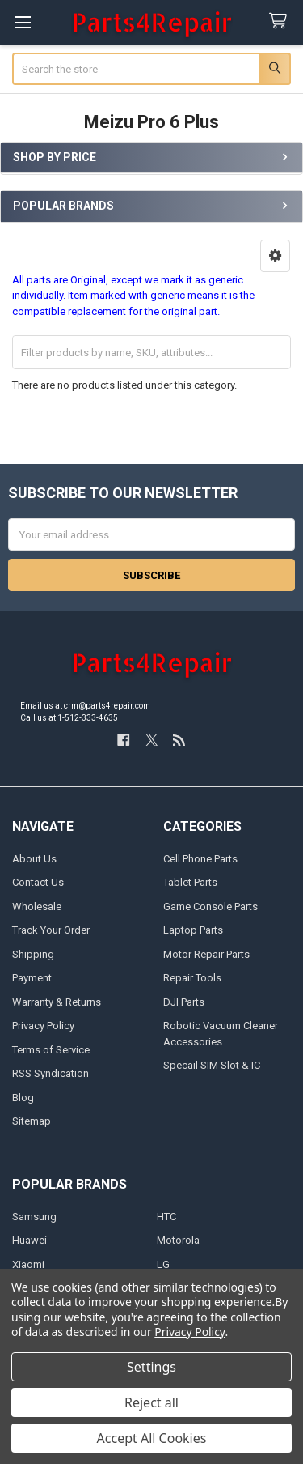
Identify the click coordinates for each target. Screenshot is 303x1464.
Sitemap (31, 1121)
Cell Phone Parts (200, 859)
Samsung (34, 1217)
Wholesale (36, 906)
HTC (166, 1217)
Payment (32, 978)
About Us (34, 859)
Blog (23, 1098)
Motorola (178, 1240)
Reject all (151, 1402)
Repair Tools (192, 978)
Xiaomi (28, 1264)
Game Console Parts (210, 906)
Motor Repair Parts (206, 954)
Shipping (33, 954)
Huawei (29, 1240)
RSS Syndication (50, 1073)
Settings (151, 1367)
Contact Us (38, 882)
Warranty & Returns (56, 1002)
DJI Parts (183, 1002)
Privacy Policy (43, 1025)
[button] (275, 256)
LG (163, 1264)
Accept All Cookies (152, 1438)
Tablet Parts (190, 882)
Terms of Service (51, 1050)
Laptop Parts (193, 930)
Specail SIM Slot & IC (211, 1065)
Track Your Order (51, 930)
